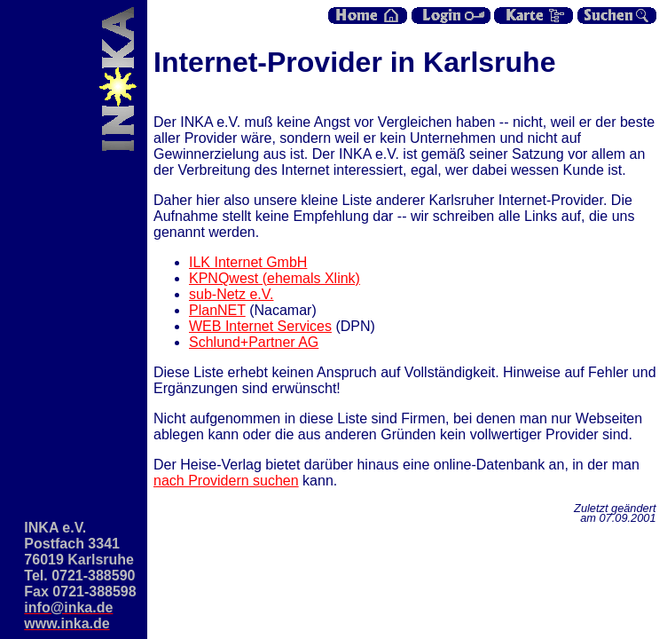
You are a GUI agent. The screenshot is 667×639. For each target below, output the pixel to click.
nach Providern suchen (226, 480)
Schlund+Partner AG (253, 342)
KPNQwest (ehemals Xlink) (274, 278)
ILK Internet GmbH (248, 262)
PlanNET (217, 310)
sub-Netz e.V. (231, 294)
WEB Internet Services (260, 326)
